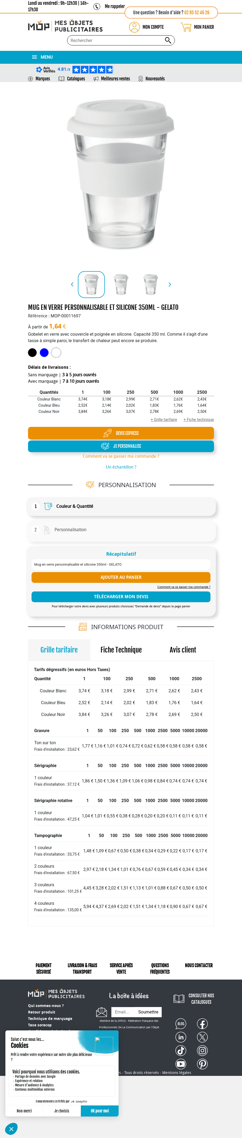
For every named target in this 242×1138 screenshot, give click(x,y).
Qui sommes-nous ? (46, 1006)
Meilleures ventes (115, 78)
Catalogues (76, 78)
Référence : (39, 315)
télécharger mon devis (121, 596)
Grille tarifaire (59, 650)
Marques (43, 78)
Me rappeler (115, 6)
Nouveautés (155, 78)
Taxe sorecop (40, 1025)
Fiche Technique (121, 650)
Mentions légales (176, 1055)
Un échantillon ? (121, 467)
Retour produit (41, 1012)
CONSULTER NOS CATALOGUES (201, 999)
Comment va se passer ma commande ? (121, 456)
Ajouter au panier (121, 577)
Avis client (183, 650)
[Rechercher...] (121, 40)
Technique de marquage (50, 1018)
